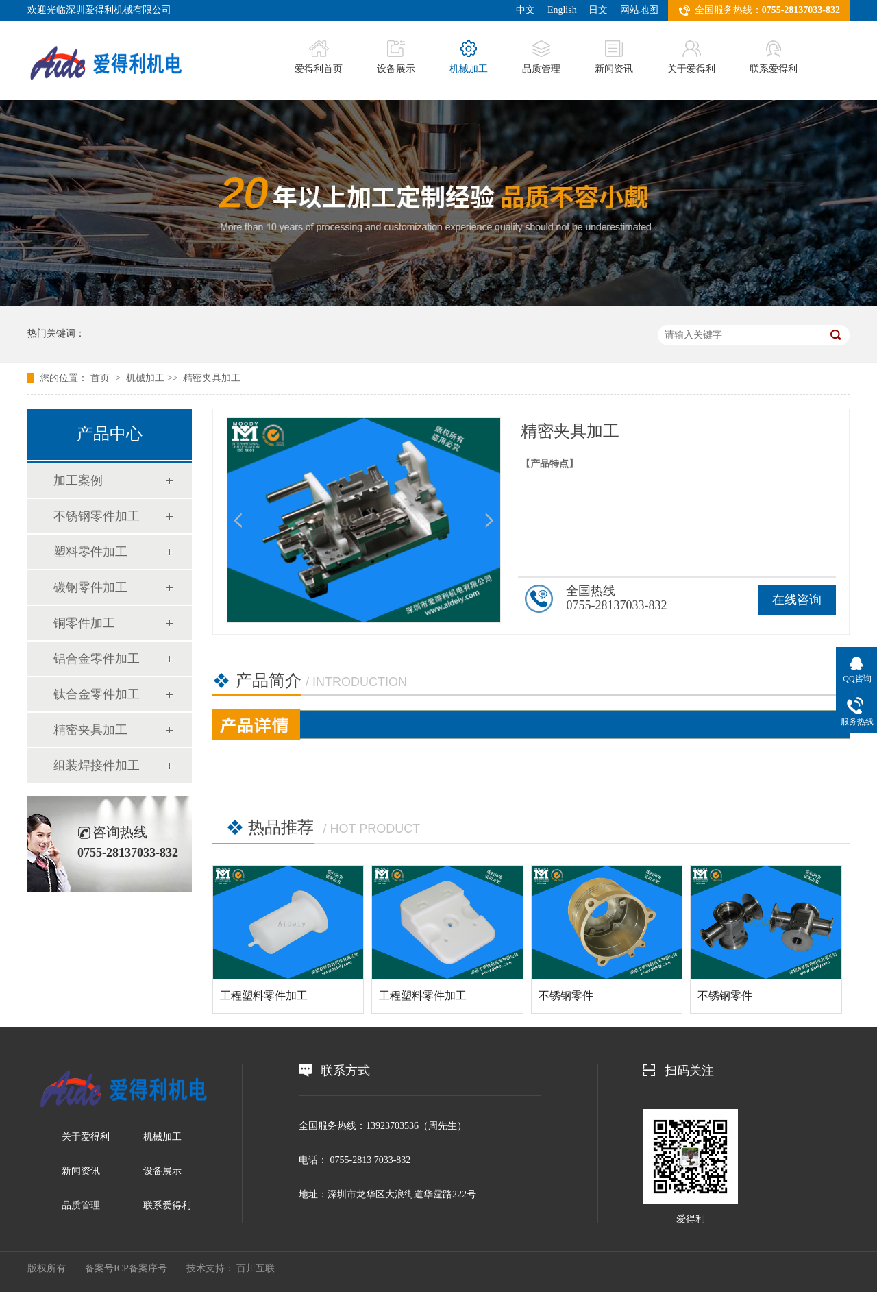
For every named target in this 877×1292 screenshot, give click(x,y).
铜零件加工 (84, 623)
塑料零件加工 (90, 552)
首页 (101, 378)
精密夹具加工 (211, 378)
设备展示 (396, 57)
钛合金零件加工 (96, 694)
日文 (598, 10)
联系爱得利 (774, 57)
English (562, 10)
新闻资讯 (614, 57)
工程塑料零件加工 (264, 995)
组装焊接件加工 (96, 765)
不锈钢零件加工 (96, 516)
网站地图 (639, 10)
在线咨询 (797, 600)
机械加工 (468, 57)
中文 (525, 10)
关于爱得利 (691, 57)
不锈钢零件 (566, 995)
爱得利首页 (319, 57)
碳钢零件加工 (90, 587)
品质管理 (541, 57)
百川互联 (255, 1268)
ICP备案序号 (140, 1268)
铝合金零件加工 (96, 659)
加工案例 (78, 480)
